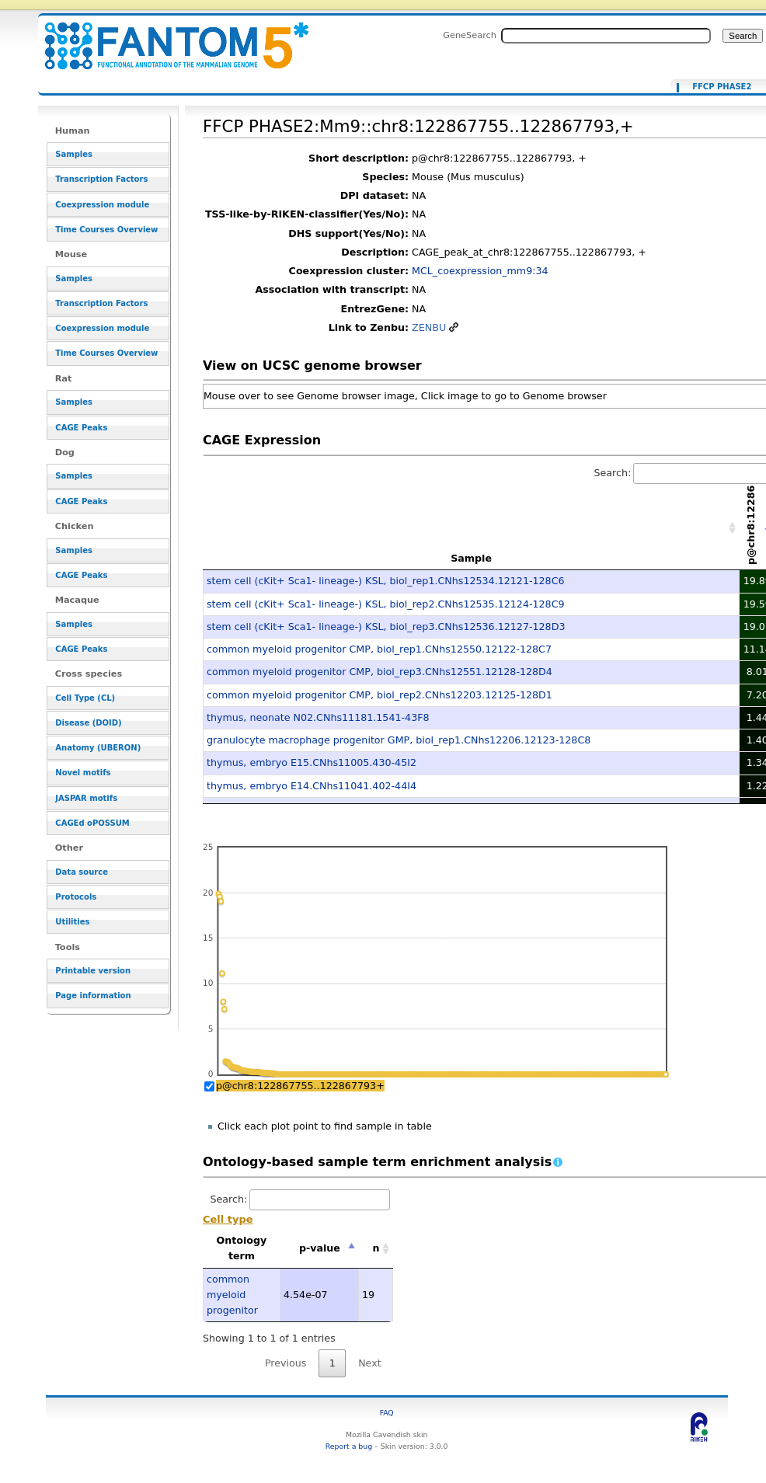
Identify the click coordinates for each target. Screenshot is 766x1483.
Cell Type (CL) (85, 698)
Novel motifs (82, 772)
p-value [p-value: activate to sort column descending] (319, 1248)
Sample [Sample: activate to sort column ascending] (471, 558)
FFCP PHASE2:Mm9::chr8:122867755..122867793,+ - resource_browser (167, 36)
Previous (286, 1363)
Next (369, 1363)
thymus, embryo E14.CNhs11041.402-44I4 (311, 786)
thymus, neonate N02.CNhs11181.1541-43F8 (318, 717)
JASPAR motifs (86, 798)
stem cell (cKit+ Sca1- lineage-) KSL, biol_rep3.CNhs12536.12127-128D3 (386, 626)
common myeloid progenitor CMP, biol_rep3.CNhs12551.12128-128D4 (379, 671)
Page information (93, 995)
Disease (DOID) (88, 723)
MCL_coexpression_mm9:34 (480, 271)
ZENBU (429, 327)
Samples (73, 154)
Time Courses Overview (106, 229)
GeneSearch (469, 35)
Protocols (75, 897)
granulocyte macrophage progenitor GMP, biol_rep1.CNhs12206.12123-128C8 (398, 740)
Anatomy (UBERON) (98, 747)
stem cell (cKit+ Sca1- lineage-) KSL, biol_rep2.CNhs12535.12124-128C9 (386, 604)
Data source (81, 872)
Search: (301, 1199)
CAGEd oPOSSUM (92, 823)
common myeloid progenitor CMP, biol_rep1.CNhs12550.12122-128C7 (379, 649)
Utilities (72, 921)
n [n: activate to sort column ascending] (375, 1248)
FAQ (387, 1412)
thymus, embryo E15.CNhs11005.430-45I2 (311, 762)
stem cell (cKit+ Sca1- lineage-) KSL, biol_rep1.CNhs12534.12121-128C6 (386, 581)
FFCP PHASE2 (721, 87)
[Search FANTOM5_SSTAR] (606, 36)
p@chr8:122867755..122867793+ (300, 1085)
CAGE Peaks (81, 427)
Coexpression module (102, 204)
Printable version (93, 970)
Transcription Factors (101, 179)
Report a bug (349, 1446)
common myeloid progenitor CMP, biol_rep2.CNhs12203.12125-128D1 (379, 695)
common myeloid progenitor (232, 1295)
